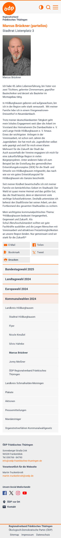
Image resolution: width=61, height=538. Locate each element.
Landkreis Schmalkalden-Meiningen (24, 383)
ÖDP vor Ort (11, 501)
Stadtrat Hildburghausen (22, 316)
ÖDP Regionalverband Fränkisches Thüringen (27, 372)
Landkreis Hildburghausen (19, 307)
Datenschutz (43, 534)
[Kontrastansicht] (41, 7)
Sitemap (14, 534)
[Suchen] (48, 7)
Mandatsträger (13, 419)
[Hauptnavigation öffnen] (55, 7)
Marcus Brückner (18, 352)
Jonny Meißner (17, 361)
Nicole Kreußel (17, 334)
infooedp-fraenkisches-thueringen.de (22, 460)
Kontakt (9, 506)
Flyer (11, 325)
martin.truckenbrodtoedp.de (18, 476)
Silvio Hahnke (16, 343)
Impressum (27, 534)
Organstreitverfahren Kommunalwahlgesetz (28, 428)
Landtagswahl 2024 (18, 279)
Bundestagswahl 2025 (19, 269)
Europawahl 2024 (16, 289)
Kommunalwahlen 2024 (20, 299)
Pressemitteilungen (15, 410)
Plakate (9, 392)
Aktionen (10, 401)
